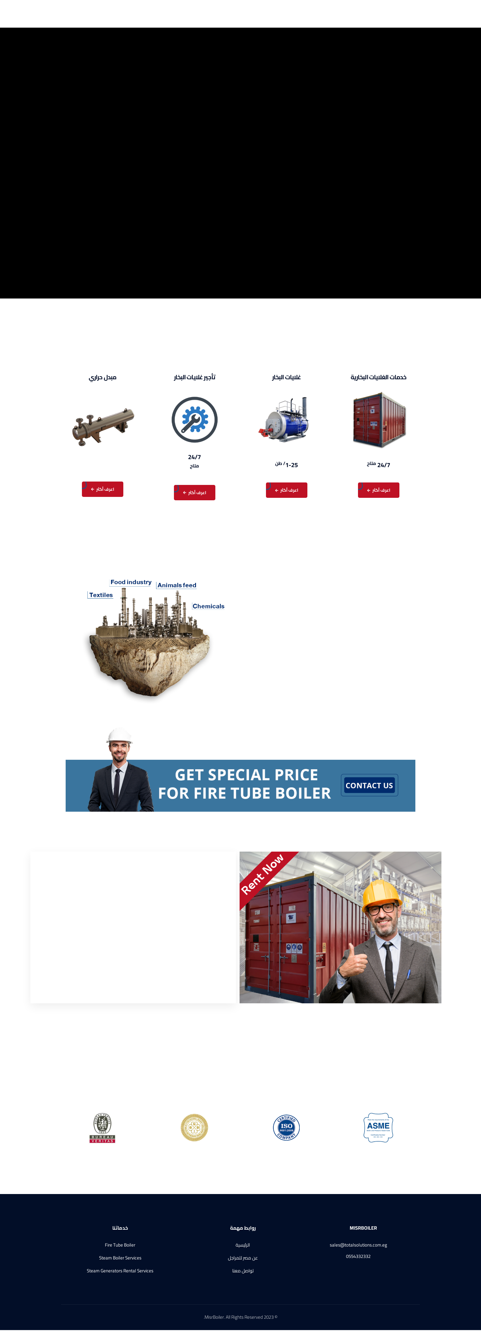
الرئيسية (275, 14)
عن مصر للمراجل (246, 14)
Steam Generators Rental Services (120, 1271)
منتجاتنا (175, 14)
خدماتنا (207, 14)
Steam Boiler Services (120, 1259)
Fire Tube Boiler (120, 1246)
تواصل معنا (111, 14)
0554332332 (358, 1257)
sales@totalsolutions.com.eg (358, 1246)
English (85, 14)
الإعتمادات (145, 14)
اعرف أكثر (378, 491)
